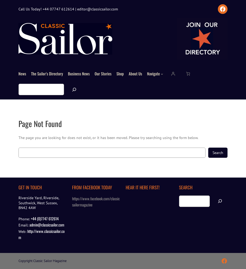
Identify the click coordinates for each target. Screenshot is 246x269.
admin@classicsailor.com (46, 225)
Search (218, 152)
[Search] (74, 89)
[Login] (173, 74)
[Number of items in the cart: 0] (188, 74)
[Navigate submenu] (162, 74)
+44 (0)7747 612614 (45, 218)
